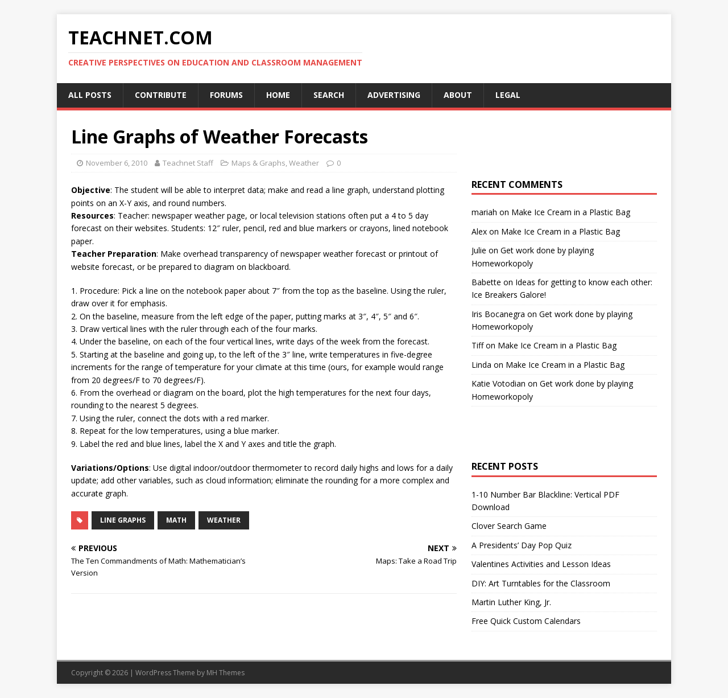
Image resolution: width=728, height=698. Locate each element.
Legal (507, 94)
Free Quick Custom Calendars (526, 620)
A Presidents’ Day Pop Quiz (521, 545)
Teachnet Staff (188, 163)
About (458, 94)
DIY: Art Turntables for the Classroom (540, 583)
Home (278, 94)
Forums (226, 94)
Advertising (393, 94)
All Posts (89, 94)
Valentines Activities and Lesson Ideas (541, 564)
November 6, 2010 (116, 163)
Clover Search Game (509, 525)
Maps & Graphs (258, 163)
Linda (481, 364)
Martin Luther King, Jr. (511, 602)
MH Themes (225, 673)
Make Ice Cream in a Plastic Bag (570, 212)
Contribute (161, 94)
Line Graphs (123, 520)
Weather (304, 163)
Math (176, 520)
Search (328, 94)
